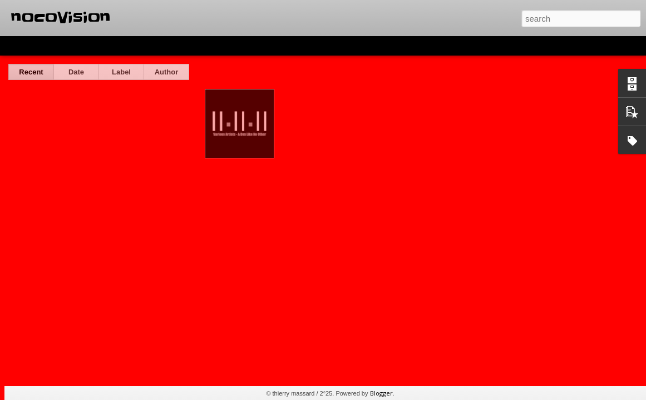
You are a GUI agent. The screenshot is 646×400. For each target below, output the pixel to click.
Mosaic (127, 45)
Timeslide (239, 45)
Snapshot (199, 45)
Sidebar (161, 45)
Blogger (381, 393)
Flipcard (52, 45)
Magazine (91, 45)
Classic (18, 45)
